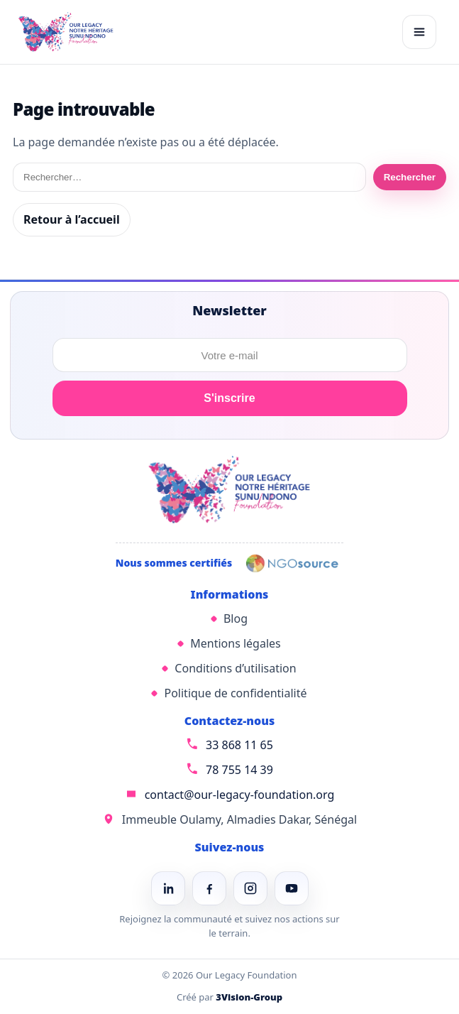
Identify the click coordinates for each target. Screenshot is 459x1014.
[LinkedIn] (168, 888)
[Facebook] (209, 888)
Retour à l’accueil (71, 219)
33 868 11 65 (239, 745)
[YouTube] (292, 888)
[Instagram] (250, 888)
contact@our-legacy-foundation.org (240, 794)
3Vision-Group (249, 997)
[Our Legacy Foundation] (66, 32)
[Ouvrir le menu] (419, 32)
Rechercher (410, 177)
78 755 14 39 (239, 770)
